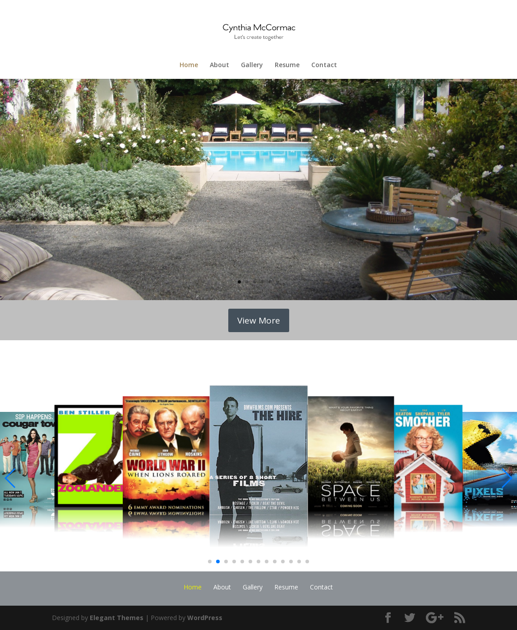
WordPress (204, 617)
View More (258, 320)
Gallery (252, 65)
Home (189, 65)
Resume (287, 65)
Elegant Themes (116, 617)
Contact (324, 65)
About (219, 65)
